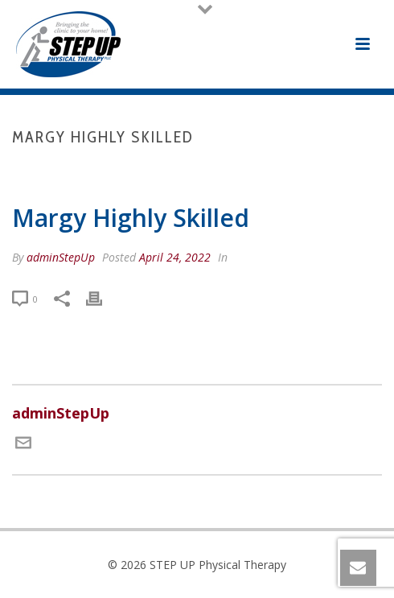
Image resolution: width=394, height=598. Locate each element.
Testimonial (154, 170)
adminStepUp (61, 257)
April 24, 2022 (175, 257)
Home (95, 170)
